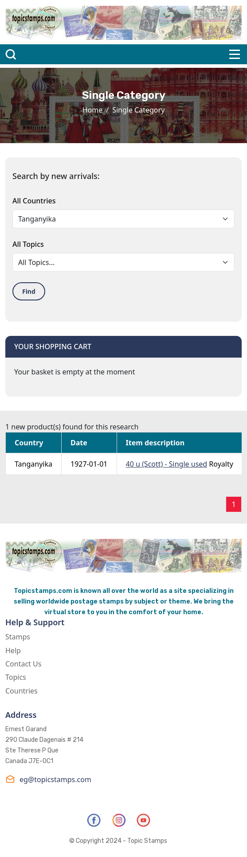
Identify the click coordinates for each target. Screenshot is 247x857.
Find (28, 291)
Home (92, 110)
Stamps (17, 637)
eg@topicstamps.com (48, 779)
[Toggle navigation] (234, 54)
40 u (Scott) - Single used (167, 464)
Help (13, 650)
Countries (21, 691)
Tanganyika (33, 464)
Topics (15, 677)
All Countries (33, 201)
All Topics (28, 244)
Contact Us (23, 664)
